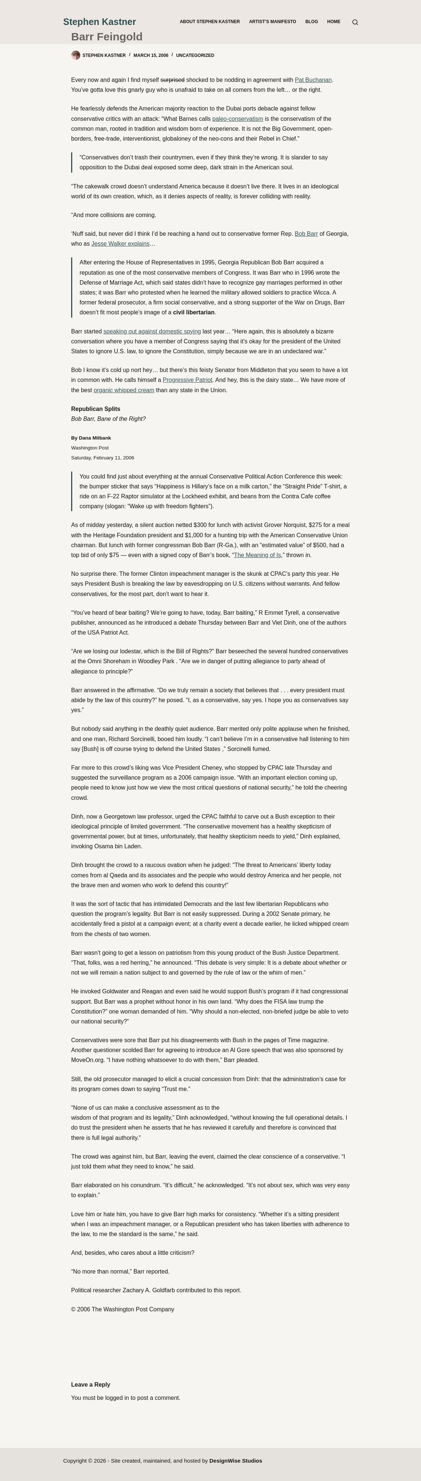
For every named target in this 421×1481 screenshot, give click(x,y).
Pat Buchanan (313, 80)
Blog (311, 21)
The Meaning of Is (257, 555)
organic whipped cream (124, 390)
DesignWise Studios (235, 1460)
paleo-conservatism (237, 119)
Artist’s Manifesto (272, 21)
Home (333, 21)
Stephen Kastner (99, 22)
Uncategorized (195, 55)
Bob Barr (306, 234)
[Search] (355, 22)
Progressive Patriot (187, 380)
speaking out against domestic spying (152, 331)
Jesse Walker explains (120, 244)
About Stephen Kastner (210, 21)
